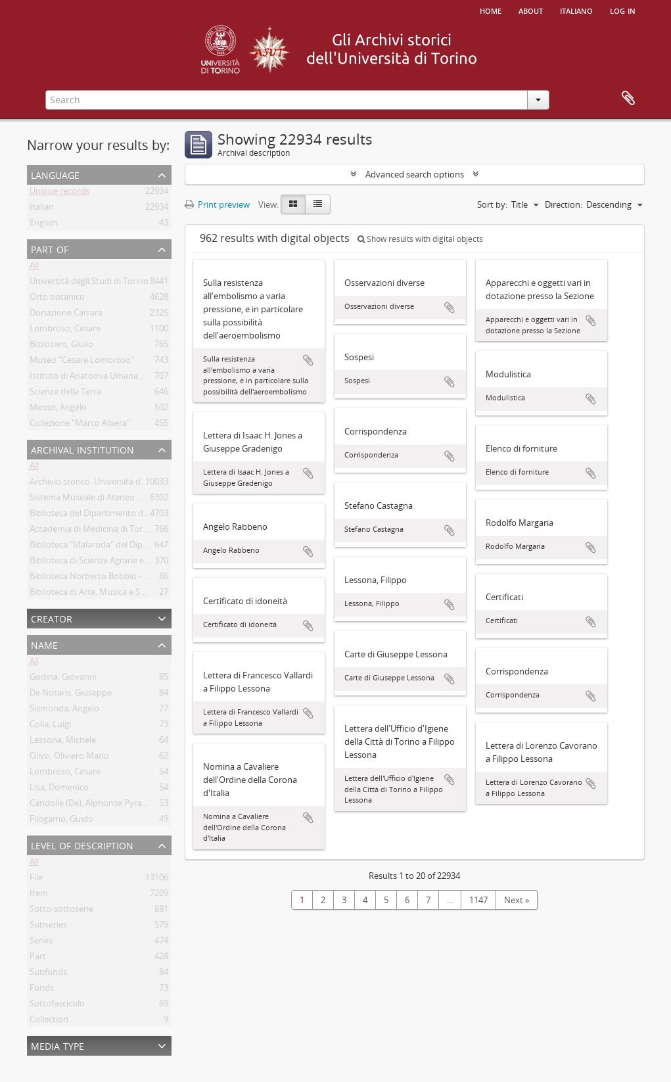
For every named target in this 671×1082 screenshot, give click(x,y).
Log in (623, 10)
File (36, 879)
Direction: (563, 204)
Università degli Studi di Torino (89, 283)
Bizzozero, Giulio (61, 346)
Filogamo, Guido (61, 821)
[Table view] (318, 204)
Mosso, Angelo (58, 409)
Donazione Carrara (66, 315)
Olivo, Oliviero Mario (69, 758)
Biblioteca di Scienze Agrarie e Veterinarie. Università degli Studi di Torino (171, 563)
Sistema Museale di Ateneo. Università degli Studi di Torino (144, 500)
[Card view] (293, 204)
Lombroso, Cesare (65, 331)
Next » (516, 900)
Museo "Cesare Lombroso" (82, 362)
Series (41, 943)
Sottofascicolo (57, 1006)
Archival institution (82, 449)
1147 (478, 900)
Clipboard (628, 98)
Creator (51, 617)
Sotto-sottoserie (61, 911)
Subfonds (48, 974)
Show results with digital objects (420, 239)
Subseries (48, 927)
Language (55, 174)
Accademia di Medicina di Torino (92, 531)
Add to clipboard (308, 360)
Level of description (82, 844)
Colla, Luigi (50, 726)
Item (39, 895)
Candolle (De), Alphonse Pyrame (92, 805)
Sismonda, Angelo (64, 711)
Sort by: (492, 204)
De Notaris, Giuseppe (71, 695)
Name (44, 644)
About (531, 10)
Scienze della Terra (65, 394)
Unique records (59, 193)
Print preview (217, 204)
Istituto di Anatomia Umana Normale (102, 378)
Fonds (42, 990)
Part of (49, 248)
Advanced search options (414, 174)
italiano (576, 10)
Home (490, 10)
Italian (42, 209)
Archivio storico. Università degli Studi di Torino (121, 484)
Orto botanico (57, 299)
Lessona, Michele (63, 742)
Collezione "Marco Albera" (80, 425)
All (34, 267)
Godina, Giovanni (63, 679)
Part (38, 958)
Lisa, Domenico (59, 789)
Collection (49, 1021)
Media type (57, 1045)
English (43, 225)
